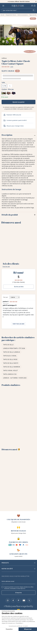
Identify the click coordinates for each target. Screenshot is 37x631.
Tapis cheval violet (10, 370)
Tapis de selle (8, 345)
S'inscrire (18, 593)
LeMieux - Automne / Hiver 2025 (14, 378)
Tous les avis (6, 266)
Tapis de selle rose (10, 359)
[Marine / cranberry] (13, 93)
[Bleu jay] (4, 93)
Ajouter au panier (19, 102)
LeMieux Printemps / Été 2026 (14, 348)
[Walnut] (9, 93)
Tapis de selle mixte (10, 363)
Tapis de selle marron (11, 367)
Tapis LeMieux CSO (10, 374)
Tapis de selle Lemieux (11, 352)
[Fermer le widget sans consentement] (8, 611)
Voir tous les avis (18, 324)
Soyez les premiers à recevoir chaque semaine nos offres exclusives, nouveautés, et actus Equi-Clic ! (18, 587)
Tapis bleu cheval (10, 356)
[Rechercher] (18, 10)
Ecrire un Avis (18, 287)
